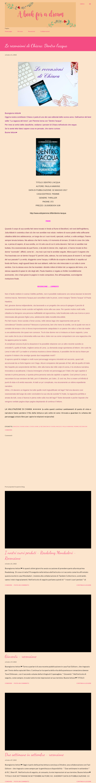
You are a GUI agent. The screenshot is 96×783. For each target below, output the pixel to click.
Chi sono (20, 31)
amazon (16, 426)
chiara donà (24, 426)
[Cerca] (82, 4)
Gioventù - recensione (20, 656)
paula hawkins (67, 426)
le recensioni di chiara (47, 426)
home (36, 426)
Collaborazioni (45, 31)
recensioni (83, 426)
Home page (8, 31)
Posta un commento (21, 585)
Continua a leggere (83, 585)
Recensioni (31, 31)
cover (31, 426)
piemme (76, 426)
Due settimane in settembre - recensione (34, 754)
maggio (59, 426)
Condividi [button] (8, 430)
